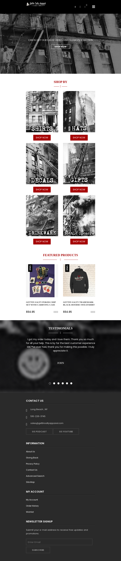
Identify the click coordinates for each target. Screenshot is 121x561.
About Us (30, 451)
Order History (32, 505)
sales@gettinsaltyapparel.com (46, 423)
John (60, 363)
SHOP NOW (42, 137)
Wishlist (30, 512)
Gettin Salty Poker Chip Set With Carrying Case (41, 303)
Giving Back (32, 457)
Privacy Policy (33, 463)
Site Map (30, 482)
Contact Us (31, 469)
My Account (32, 499)
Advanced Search (35, 476)
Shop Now (60, 46)
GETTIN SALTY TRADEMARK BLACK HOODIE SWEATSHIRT (79, 303)
